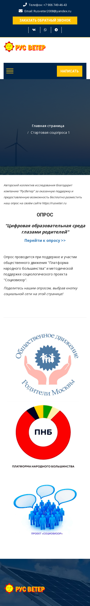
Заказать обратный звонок (45, 20)
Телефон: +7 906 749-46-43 (45, 5)
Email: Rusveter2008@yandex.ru (45, 11)
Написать (69, 71)
